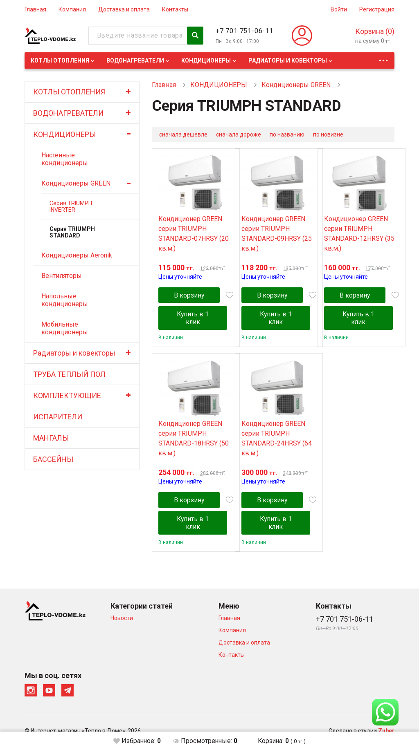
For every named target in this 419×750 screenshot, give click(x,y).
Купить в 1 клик (194, 319)
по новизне (328, 134)
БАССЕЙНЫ (53, 459)
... (383, 58)
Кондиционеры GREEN (75, 183)
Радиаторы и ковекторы (287, 60)
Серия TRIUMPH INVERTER (71, 206)
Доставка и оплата (124, 9)
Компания (72, 9)
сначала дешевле (183, 134)
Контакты (175, 9)
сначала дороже (238, 134)
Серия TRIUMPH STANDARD (72, 232)
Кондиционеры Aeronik (76, 255)
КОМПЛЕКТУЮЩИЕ (67, 395)
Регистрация (376, 9)
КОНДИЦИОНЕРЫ (206, 60)
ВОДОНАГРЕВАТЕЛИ (135, 60)
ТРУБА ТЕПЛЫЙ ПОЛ (69, 374)
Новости (121, 621)
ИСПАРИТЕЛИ (57, 416)
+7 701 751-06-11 (244, 31)
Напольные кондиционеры (64, 300)
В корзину (190, 297)
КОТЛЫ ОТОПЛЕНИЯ (60, 60)
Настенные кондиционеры (64, 159)
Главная (35, 9)
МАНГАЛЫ (51, 438)
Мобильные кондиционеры (64, 328)
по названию (287, 134)
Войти (339, 9)
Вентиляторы (61, 276)
